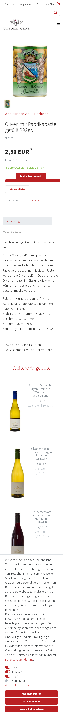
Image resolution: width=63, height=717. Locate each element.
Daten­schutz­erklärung (19, 659)
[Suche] (55, 12)
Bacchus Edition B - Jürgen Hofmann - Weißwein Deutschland (40, 390)
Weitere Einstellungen (19, 685)
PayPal (16, 676)
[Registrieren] (26, 4)
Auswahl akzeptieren (31, 709)
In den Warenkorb (30, 176)
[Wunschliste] (40, 4)
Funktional (19, 680)
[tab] (30, 221)
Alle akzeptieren (31, 693)
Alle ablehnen (31, 701)
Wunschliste (17, 189)
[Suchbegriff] (26, 12)
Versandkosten (33, 200)
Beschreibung (11, 221)
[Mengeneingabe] (9, 176)
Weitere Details (12, 231)
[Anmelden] (10, 4)
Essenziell (18, 667)
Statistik (17, 671)
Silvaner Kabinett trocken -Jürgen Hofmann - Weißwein (41, 453)
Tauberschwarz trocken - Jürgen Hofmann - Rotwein (41, 516)
